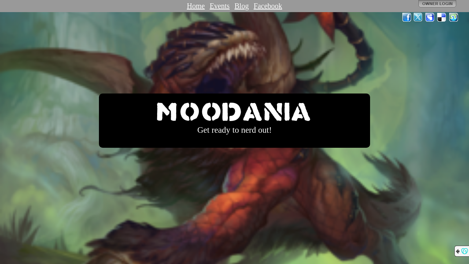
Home (196, 6)
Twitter (418, 17)
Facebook (268, 6)
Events (219, 6)
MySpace (430, 17)
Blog (241, 6)
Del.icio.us (442, 17)
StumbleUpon (453, 17)
